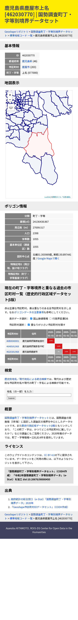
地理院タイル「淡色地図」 (61, 197)
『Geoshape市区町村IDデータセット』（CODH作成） (40, 507)
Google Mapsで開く (48, 258)
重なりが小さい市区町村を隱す (46, 324)
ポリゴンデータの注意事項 (29, 312)
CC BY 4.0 (49, 455)
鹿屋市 (26, 67)
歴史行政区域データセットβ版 (38, 425)
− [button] (10, 99)
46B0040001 (12, 340)
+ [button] (10, 94)
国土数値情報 (39, 318)
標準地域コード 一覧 (21, 35)
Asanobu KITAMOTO (17, 528)
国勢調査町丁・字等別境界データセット (27, 418)
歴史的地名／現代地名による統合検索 (26, 379)
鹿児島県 (27, 61)
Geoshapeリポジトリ (16, 31)
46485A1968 (12, 346)
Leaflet (47, 197)
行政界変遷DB (58, 318)
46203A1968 (12, 351)
